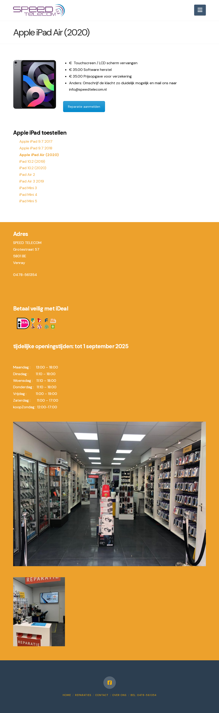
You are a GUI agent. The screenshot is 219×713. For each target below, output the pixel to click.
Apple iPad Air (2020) (39, 154)
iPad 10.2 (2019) (32, 161)
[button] (200, 10)
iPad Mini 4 (28, 194)
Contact (101, 695)
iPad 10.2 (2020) (32, 167)
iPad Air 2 (27, 174)
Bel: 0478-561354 (143, 695)
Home (67, 695)
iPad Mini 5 (28, 201)
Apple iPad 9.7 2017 (36, 141)
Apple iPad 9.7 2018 (35, 148)
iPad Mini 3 (28, 187)
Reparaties (83, 695)
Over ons (119, 695)
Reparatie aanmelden (84, 106)
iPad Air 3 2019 (31, 181)
